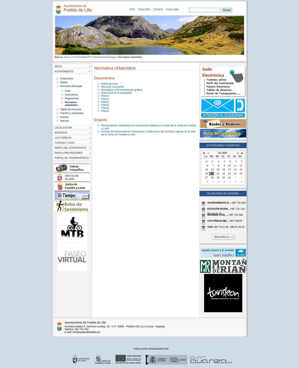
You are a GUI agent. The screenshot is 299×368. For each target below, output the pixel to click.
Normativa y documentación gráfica (121, 89)
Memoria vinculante (112, 86)
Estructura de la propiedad (116, 92)
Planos (105, 95)
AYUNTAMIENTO (81, 57)
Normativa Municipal (105, 57)
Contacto (158, 9)
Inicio (132, 9)
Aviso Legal (172, 9)
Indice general (109, 83)
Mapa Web (144, 9)
